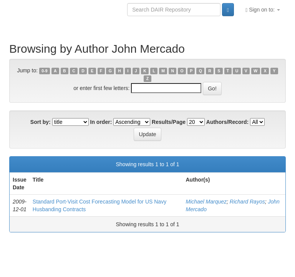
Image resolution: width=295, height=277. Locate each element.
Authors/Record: (227, 122)
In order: (101, 122)
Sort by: (40, 122)
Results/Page (169, 122)
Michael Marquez (206, 202)
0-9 (44, 70)
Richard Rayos (247, 202)
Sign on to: (262, 10)
